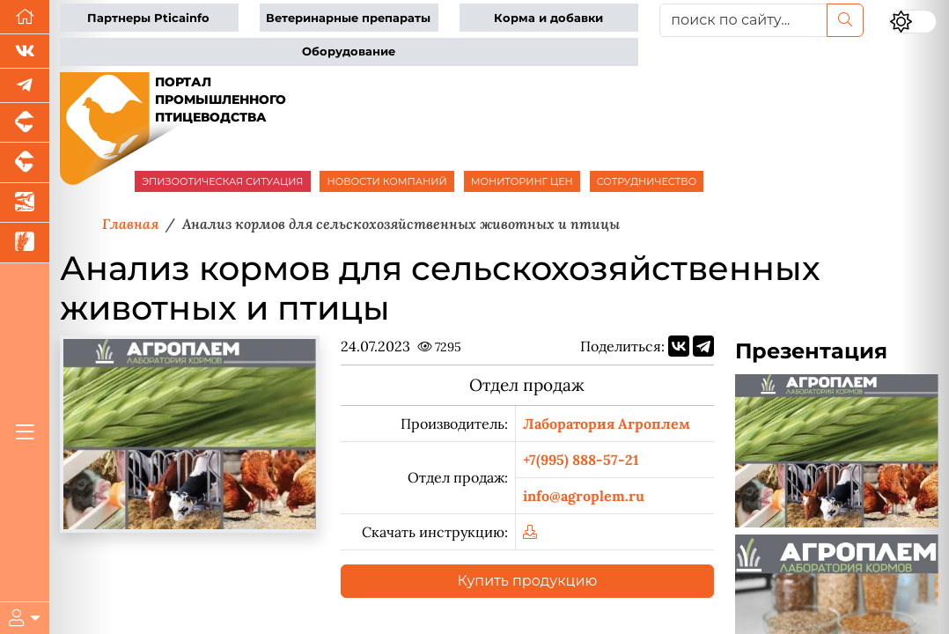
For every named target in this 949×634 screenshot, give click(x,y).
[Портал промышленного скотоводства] (24, 162)
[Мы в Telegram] (24, 86)
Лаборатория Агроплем (606, 423)
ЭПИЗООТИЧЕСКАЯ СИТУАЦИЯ (222, 181)
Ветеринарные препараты (348, 18)
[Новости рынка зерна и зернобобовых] (24, 242)
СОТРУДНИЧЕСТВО (647, 181)
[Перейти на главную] (24, 17)
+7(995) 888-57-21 (581, 459)
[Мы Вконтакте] (24, 51)
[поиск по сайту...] (743, 20)
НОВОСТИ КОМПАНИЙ (386, 181)
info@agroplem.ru (583, 496)
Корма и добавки (548, 18)
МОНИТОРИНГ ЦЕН (522, 181)
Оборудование (348, 51)
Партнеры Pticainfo (148, 18)
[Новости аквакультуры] (24, 203)
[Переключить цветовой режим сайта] (913, 21)
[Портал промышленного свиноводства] (24, 123)
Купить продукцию (528, 580)
